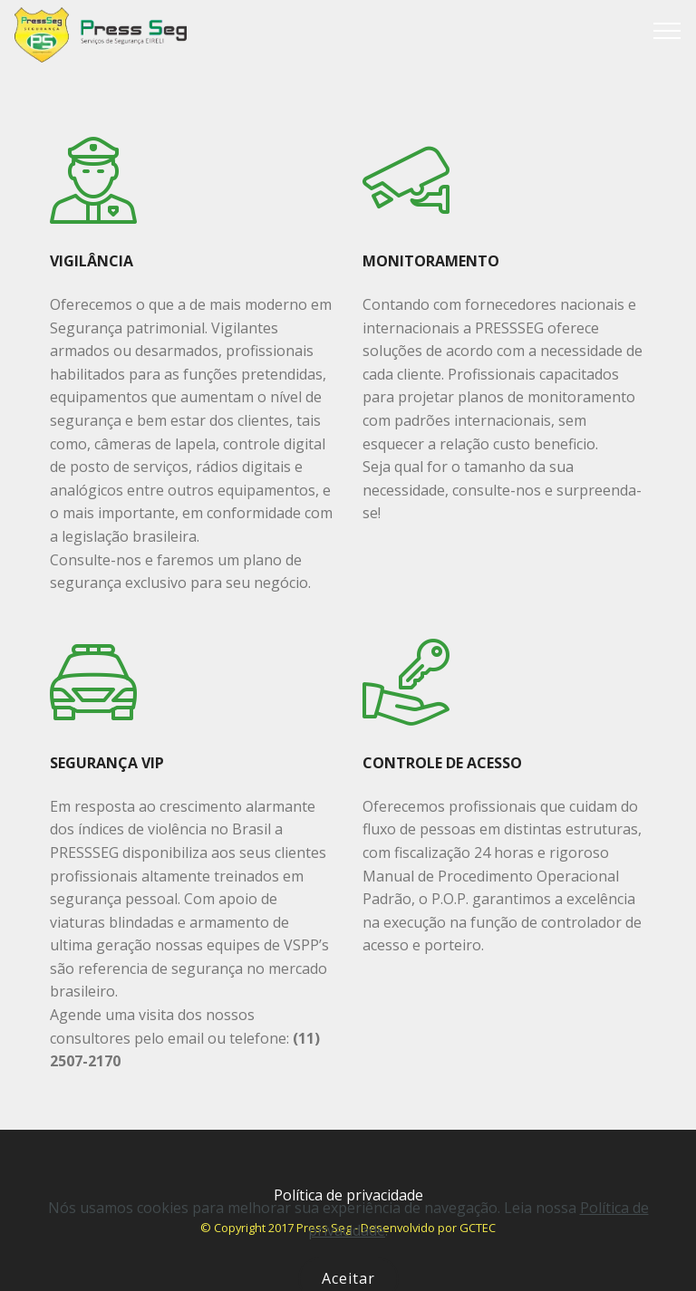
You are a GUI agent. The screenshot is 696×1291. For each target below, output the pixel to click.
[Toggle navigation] (667, 30)
